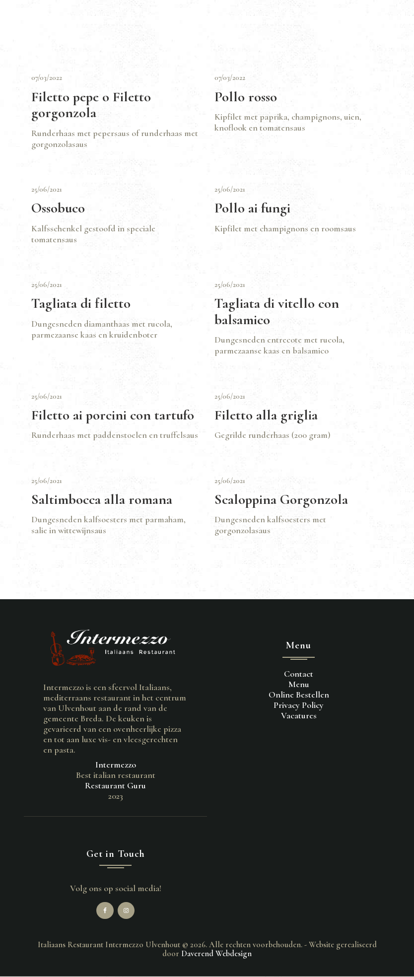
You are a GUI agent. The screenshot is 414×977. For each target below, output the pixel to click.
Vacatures (299, 715)
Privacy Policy (299, 704)
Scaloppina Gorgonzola (281, 499)
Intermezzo (115, 764)
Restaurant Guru (115, 785)
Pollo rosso (245, 97)
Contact (298, 673)
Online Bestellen (299, 694)
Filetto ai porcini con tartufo (112, 415)
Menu (298, 684)
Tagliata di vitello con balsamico (276, 311)
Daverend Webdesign (216, 954)
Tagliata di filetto (81, 303)
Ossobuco (58, 208)
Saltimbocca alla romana (101, 499)
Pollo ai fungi (252, 208)
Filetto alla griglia (266, 415)
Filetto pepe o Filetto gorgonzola (91, 105)
